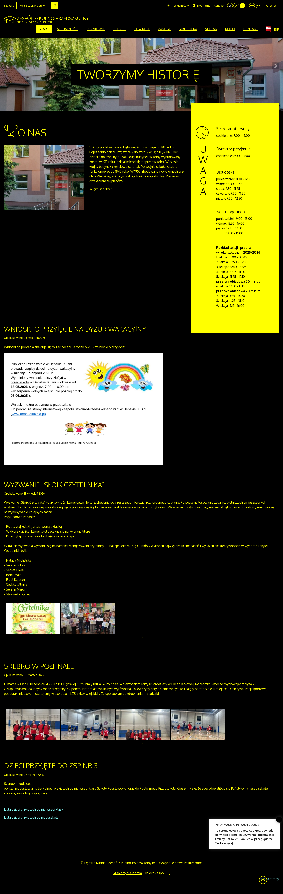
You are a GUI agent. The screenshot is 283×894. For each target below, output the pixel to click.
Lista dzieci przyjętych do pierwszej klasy (33, 809)
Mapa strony (270, 879)
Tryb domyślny (178, 5)
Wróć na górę (263, 880)
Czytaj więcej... (224, 843)
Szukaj (54, 5)
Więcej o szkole (100, 189)
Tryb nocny (201, 5)
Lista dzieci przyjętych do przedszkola (31, 817)
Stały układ (252, 5)
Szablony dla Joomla (127, 873)
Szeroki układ (258, 5)
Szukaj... (9, 5)
